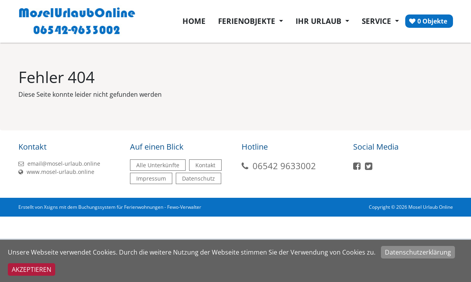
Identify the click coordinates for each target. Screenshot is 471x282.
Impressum (151, 178)
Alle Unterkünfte (157, 165)
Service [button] (377, 21)
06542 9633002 (284, 166)
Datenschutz (198, 178)
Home (194, 21)
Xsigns (51, 207)
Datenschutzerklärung (418, 252)
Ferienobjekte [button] (247, 21)
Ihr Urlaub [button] (319, 21)
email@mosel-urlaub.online (59, 163)
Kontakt (205, 165)
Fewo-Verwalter (184, 207)
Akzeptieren (31, 269)
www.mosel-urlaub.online (56, 171)
